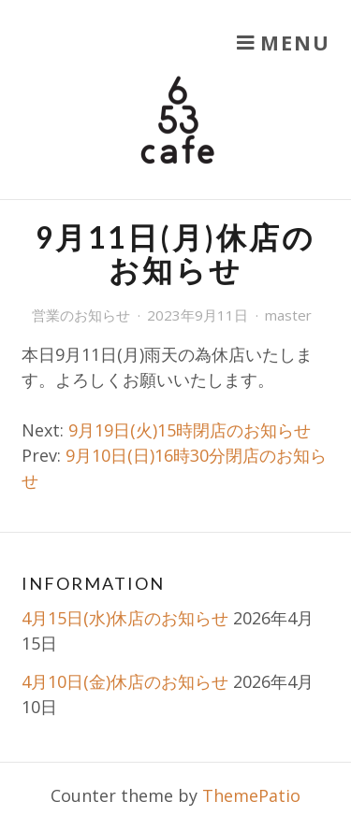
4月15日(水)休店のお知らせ (125, 618)
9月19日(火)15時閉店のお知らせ (189, 430)
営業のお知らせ (81, 315)
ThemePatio (251, 795)
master (288, 315)
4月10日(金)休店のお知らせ (125, 681)
